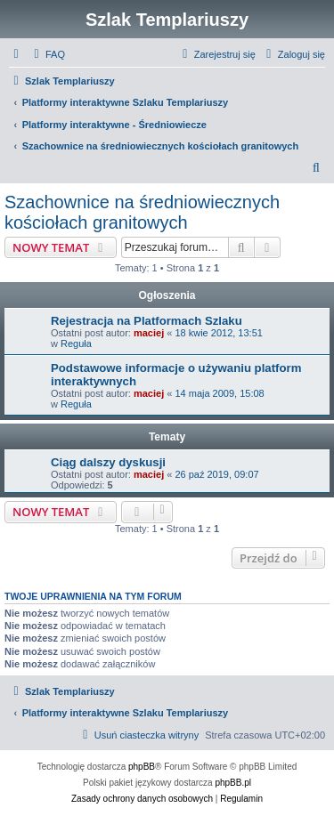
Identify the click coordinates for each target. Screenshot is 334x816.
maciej (149, 332)
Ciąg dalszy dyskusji (108, 462)
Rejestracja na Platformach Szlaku (146, 320)
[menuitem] (47, 54)
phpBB (141, 767)
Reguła (76, 343)
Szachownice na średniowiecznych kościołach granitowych (142, 212)
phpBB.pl (233, 783)
